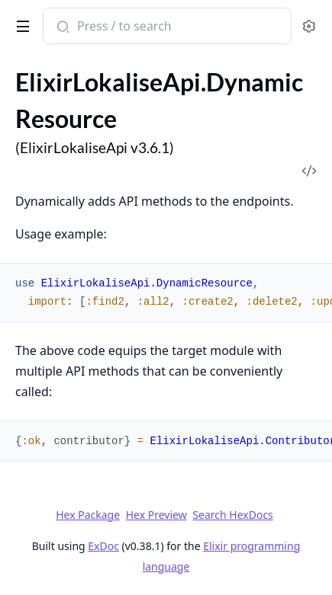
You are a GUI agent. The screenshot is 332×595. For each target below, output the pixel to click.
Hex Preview (156, 514)
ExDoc (103, 546)
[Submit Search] (61, 27)
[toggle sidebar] (20, 23)
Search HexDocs (232, 515)
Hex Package (88, 514)
